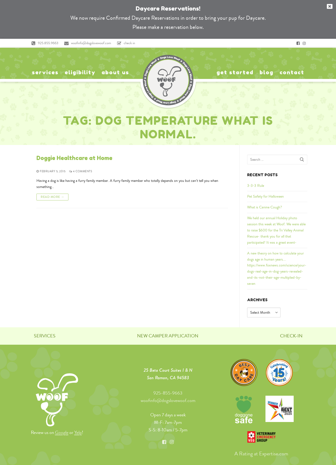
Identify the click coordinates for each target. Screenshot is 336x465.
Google (61, 432)
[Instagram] (304, 43)
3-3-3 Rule (255, 185)
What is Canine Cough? (264, 207)
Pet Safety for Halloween (265, 196)
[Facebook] (298, 43)
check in (125, 43)
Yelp (78, 432)
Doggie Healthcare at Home (74, 158)
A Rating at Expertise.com (261, 453)
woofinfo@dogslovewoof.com (86, 43)
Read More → (52, 197)
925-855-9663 (167, 393)
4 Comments (80, 172)
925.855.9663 (43, 43)
